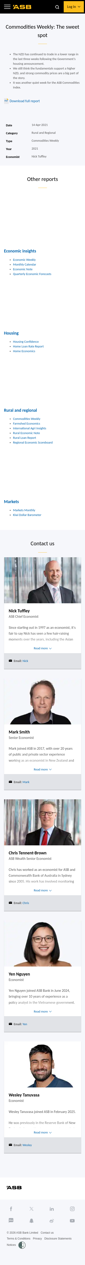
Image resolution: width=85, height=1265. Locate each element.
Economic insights (20, 251)
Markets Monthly (24, 510)
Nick (25, 661)
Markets (11, 501)
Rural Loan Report (24, 438)
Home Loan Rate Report (28, 346)
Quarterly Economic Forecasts (32, 274)
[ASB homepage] (22, 7)
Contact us (47, 1232)
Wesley (27, 1145)
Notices (11, 1244)
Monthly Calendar (24, 264)
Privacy (37, 1238)
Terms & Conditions (18, 1238)
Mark (25, 782)
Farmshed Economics (26, 424)
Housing (11, 333)
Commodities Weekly (26, 419)
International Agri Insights (29, 428)
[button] (7, 6)
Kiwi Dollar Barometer (27, 515)
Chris (25, 903)
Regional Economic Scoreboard (33, 442)
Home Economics (24, 351)
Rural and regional (20, 410)
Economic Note (23, 269)
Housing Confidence (26, 342)
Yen (24, 1024)
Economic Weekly (24, 260)
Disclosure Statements (58, 1238)
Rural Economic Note (26, 433)
